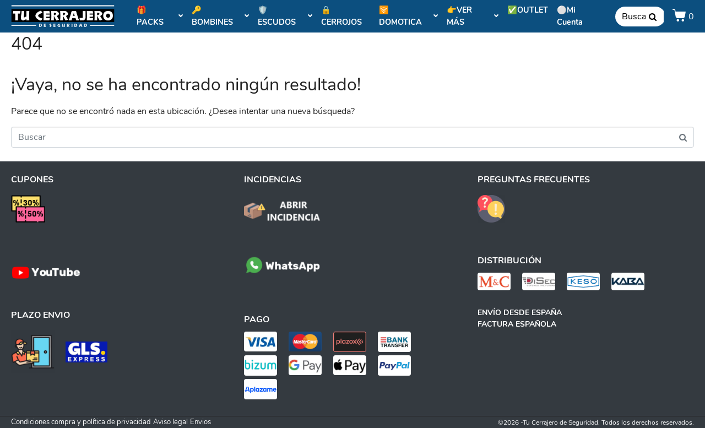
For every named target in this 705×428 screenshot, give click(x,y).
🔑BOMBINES (221, 16)
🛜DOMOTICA (408, 16)
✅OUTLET (527, 9)
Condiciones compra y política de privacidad (81, 422)
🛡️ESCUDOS (285, 16)
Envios (200, 422)
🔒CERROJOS (341, 16)
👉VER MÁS (472, 16)
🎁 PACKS (160, 16)
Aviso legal (170, 422)
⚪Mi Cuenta (570, 16)
